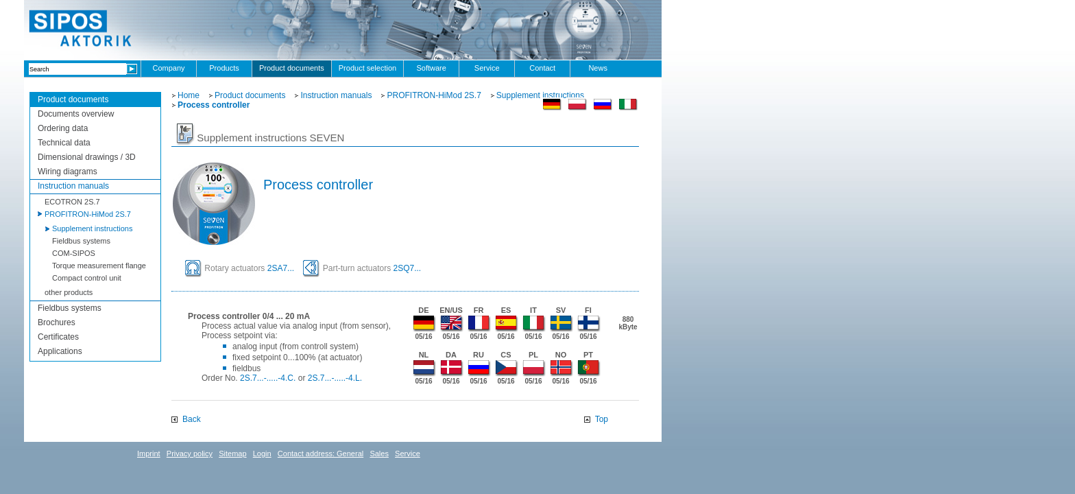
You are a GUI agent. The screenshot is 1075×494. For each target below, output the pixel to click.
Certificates (58, 337)
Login (262, 453)
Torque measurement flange (99, 265)
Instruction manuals (73, 186)
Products (224, 68)
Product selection (367, 68)
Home (189, 95)
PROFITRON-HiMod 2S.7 (88, 214)
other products (69, 292)
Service (487, 68)
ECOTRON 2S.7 (72, 202)
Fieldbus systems (81, 241)
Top (601, 419)
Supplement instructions (92, 228)
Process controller (214, 105)
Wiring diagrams (67, 171)
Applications (60, 351)
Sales (379, 453)
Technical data (64, 143)
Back (191, 419)
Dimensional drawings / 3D (87, 157)
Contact (542, 68)
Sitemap (232, 453)
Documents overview (76, 114)
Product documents (291, 68)
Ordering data (63, 128)
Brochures (56, 322)
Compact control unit (86, 278)
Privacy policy (190, 453)
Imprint (148, 453)
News (597, 68)
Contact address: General (320, 453)
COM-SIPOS (73, 253)
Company (168, 68)
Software (431, 68)
